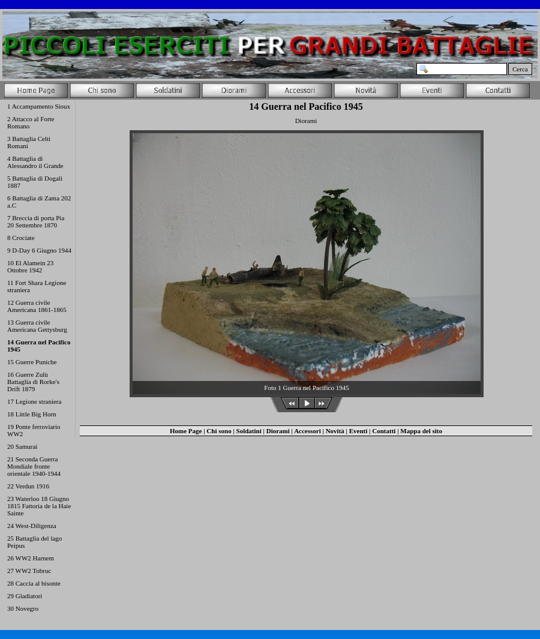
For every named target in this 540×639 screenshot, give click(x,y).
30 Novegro (22, 608)
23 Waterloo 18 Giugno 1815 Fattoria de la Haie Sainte (39, 506)
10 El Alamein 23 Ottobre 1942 (30, 266)
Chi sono (218, 430)
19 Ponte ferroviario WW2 (34, 430)
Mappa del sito (421, 430)
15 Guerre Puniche (31, 361)
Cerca (520, 69)
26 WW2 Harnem (30, 558)
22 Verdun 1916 (28, 486)
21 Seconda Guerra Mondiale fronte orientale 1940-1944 (34, 466)
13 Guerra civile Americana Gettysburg (37, 326)
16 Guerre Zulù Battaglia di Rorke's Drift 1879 (33, 381)
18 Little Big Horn (31, 414)
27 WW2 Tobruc (29, 570)
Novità (335, 430)
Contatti (383, 430)
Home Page (186, 430)
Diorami (278, 430)
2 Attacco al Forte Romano (31, 122)
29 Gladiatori (24, 595)
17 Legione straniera (34, 401)
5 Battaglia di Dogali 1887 (34, 182)
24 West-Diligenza (31, 525)
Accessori (307, 430)
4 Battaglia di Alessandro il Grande (35, 162)
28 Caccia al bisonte (34, 583)
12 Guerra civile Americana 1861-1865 (37, 306)
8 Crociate (21, 237)
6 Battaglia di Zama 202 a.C (39, 201)
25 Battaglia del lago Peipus (34, 542)
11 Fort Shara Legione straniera (36, 286)
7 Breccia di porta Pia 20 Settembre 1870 (35, 221)
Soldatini (249, 430)
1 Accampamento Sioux (38, 106)
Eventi (358, 430)
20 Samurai (22, 446)
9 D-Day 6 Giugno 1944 (39, 250)
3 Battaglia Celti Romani (28, 142)
